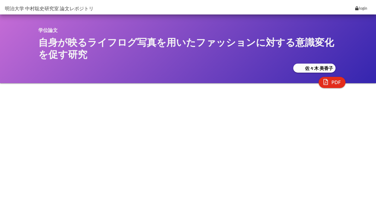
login (361, 8)
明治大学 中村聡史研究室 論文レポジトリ (49, 8)
